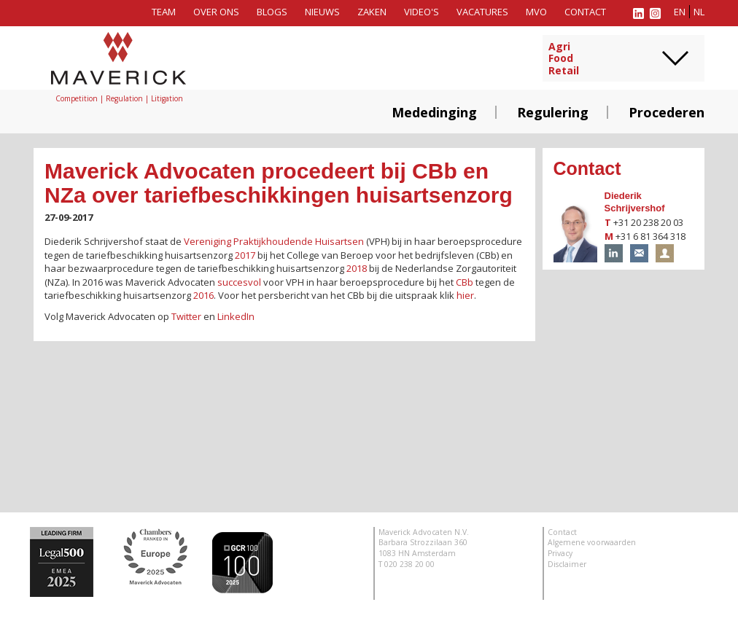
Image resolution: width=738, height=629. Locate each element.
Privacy (560, 553)
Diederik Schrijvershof (635, 202)
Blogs (272, 11)
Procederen (666, 112)
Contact (585, 11)
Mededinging (434, 112)
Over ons (216, 11)
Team (164, 11)
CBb (464, 282)
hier (465, 295)
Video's (421, 11)
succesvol (239, 282)
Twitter (186, 316)
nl (699, 11)
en (679, 11)
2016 (203, 295)
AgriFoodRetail (563, 59)
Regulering (553, 112)
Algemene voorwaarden (592, 542)
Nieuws (322, 11)
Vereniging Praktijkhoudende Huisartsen (274, 241)
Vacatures (482, 11)
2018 (356, 268)
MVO (536, 11)
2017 (245, 255)
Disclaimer (567, 564)
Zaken (372, 11)
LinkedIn (236, 316)
